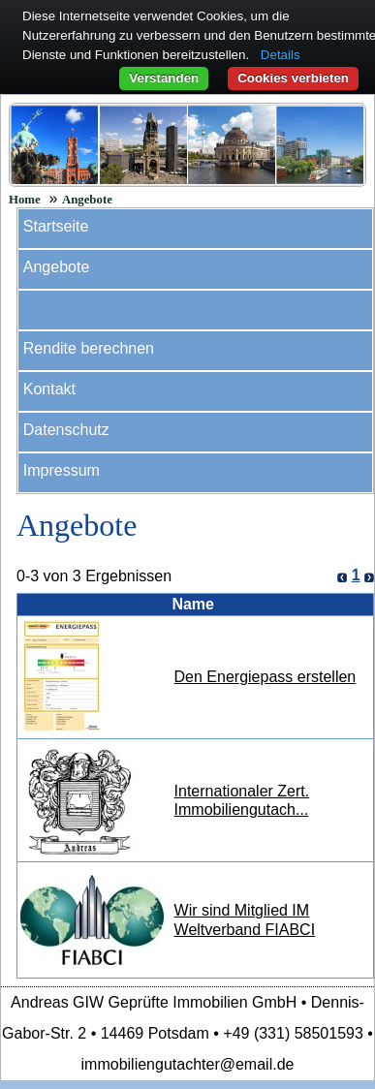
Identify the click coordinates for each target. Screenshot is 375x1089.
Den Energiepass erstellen (265, 677)
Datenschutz (66, 429)
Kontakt (49, 389)
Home (25, 199)
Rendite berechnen (88, 348)
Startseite (56, 226)
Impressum (61, 470)
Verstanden (164, 78)
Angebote (87, 199)
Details (280, 54)
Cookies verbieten (293, 78)
